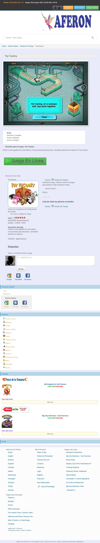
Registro (40, 475)
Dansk (10, 452)
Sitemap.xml (79, 541)
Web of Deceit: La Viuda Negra (19, 520)
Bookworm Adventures (74, 452)
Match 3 (7, 343)
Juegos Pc (68, 8)
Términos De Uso (43, 460)
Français (11, 467)
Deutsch (11, 460)
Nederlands (12, 475)
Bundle (6, 367)
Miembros (40, 467)
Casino (6, 336)
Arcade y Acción (9, 318)
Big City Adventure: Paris (75, 486)
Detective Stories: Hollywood (76, 471)
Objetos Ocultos (9, 339)
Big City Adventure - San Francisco (55, 416)
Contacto (40, 464)
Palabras (7, 332)
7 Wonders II (70, 490)
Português (11, 479)
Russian (11, 490)
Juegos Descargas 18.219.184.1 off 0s (30, 2)
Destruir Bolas (9, 346)
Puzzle (6, 325)
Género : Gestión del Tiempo (56, 180)
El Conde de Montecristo (75, 483)
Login (4, 291)
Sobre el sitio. (42, 452)
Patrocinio (40, 479)
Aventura (7, 353)
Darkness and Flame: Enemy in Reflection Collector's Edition (22, 516)
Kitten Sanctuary (14, 509)
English (10, 456)
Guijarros (11, 498)
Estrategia (7, 364)
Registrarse (6, 294)
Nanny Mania (71, 475)
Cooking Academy (72, 467)
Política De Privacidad (45, 456)
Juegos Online (92, 8)
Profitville (11, 524)
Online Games (13, 46)
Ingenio (6, 350)
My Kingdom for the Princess (55, 384)
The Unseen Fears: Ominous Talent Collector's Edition (22, 513)
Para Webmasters (43, 483)
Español (11, 464)
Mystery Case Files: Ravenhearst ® (78, 464)
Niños (6, 360)
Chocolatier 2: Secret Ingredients (77, 479)
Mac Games (79, 8)
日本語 (10, 486)
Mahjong (7, 322)
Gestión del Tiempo (27, 46)
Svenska (11, 483)
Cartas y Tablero (9, 329)
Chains (10, 505)
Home (4, 46)
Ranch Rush (70, 460)
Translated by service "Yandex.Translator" (20, 530)
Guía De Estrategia (45, 486)
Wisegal (11, 501)
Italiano (10, 471)
